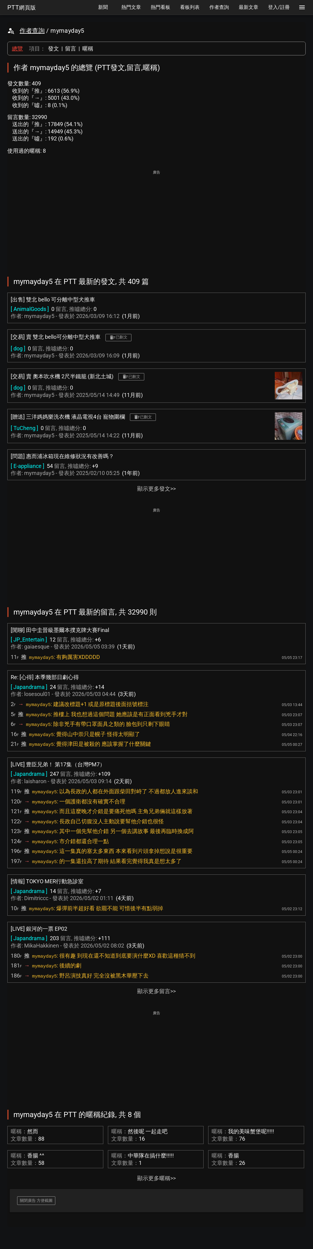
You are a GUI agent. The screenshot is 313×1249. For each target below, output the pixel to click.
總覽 (17, 48)
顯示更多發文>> (156, 488)
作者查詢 (32, 30)
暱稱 (87, 48)
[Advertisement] (156, 219)
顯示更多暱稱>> (156, 1178)
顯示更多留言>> (156, 991)
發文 (53, 48)
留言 (70, 48)
